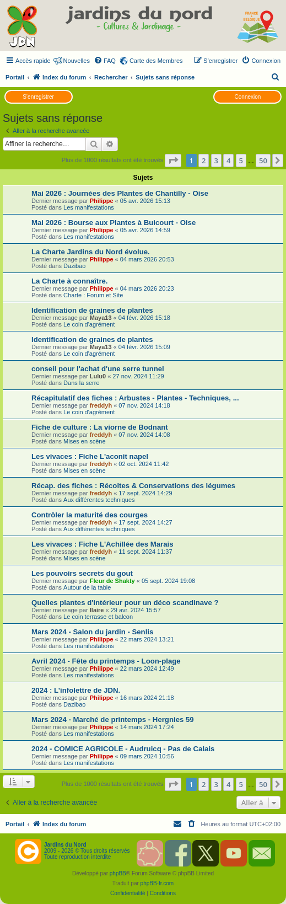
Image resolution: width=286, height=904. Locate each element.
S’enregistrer (38, 97)
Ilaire (97, 610)
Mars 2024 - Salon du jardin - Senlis (92, 632)
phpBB (118, 873)
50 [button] (263, 160)
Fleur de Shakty (112, 580)
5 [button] (241, 160)
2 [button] (204, 160)
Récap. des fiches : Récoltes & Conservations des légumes (133, 486)
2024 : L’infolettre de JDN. (75, 690)
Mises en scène (84, 441)
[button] (173, 160)
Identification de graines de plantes (92, 310)
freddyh (101, 405)
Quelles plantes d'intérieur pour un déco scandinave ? (125, 602)
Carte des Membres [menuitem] (156, 60)
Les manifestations (88, 207)
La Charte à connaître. (69, 281)
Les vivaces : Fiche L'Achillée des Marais (102, 544)
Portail (15, 77)
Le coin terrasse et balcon (98, 616)
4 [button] (228, 160)
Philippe (102, 200)
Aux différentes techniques (98, 499)
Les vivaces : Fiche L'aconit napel (89, 456)
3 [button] (216, 160)
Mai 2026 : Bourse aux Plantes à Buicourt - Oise (113, 222)
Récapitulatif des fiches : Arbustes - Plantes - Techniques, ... (135, 398)
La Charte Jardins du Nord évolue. (90, 252)
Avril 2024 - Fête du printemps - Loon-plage (106, 661)
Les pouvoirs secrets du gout (82, 573)
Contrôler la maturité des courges (89, 515)
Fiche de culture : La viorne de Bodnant (99, 427)
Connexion (248, 97)
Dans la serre (81, 382)
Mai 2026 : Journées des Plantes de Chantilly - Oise (119, 193)
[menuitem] (105, 60)
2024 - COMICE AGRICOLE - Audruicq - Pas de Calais (122, 749)
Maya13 (101, 317)
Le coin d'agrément (89, 324)
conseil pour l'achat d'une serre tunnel (97, 369)
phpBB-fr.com (157, 883)
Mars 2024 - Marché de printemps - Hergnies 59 (112, 719)
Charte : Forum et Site (93, 295)
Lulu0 (98, 376)
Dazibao (74, 266)
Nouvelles (76, 60)
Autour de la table (87, 587)
